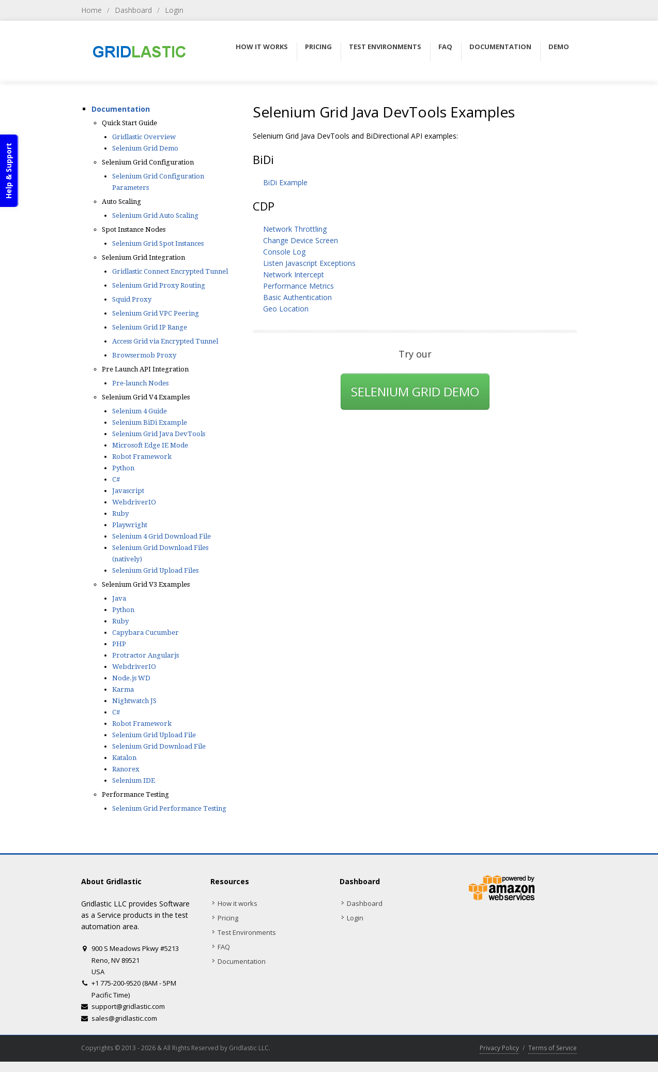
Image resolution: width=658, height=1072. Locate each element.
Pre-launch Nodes (140, 383)
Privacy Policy (499, 1048)
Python (123, 468)
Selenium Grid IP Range (149, 327)
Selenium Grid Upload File (154, 735)
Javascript (128, 491)
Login (174, 10)
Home (91, 10)
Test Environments (247, 932)
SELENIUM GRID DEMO (415, 391)
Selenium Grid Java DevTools (158, 434)
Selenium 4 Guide (139, 411)
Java (119, 598)
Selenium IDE (133, 780)
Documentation (120, 109)
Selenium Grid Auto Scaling (155, 215)
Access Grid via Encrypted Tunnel (165, 341)
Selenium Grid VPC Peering (155, 313)
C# (116, 479)
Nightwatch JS (134, 701)
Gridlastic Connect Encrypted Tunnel (170, 271)
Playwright (129, 525)
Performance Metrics (298, 286)
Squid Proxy (131, 299)
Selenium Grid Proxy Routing (158, 285)
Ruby (120, 513)
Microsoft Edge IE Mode (150, 445)
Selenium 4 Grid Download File (161, 536)
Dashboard (133, 10)
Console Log (284, 252)
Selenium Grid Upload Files (155, 570)
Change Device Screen (300, 240)
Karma (123, 689)
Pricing (228, 917)
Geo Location (286, 309)
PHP (119, 644)
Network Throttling (295, 229)
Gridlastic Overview (144, 137)
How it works (237, 903)
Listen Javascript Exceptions (309, 263)
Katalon (124, 758)
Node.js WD (131, 678)
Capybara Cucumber (145, 632)
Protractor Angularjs (145, 655)
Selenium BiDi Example (149, 422)
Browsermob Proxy (144, 355)
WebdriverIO (134, 502)
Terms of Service (552, 1048)
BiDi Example (285, 182)
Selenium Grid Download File (159, 746)
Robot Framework (142, 456)
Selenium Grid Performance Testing (169, 808)
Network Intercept (293, 274)
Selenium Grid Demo (145, 148)
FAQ (224, 946)
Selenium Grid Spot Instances (158, 243)
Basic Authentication (297, 297)
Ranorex (126, 769)
